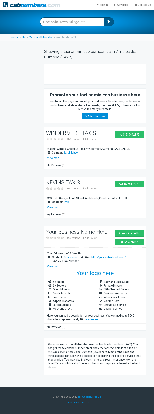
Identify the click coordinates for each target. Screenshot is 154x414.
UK (23, 37)
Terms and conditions (77, 402)
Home (14, 37)
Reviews (56, 165)
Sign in (102, 4)
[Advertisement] (93, 74)
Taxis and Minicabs (40, 37)
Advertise (121, 4)
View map (53, 158)
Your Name (70, 257)
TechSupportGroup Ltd (89, 397)
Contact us (143, 4)
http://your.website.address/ (108, 257)
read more (91, 319)
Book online (129, 242)
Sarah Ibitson (71, 152)
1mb (66, 202)
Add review (90, 139)
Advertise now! (95, 116)
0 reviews (74, 139)
